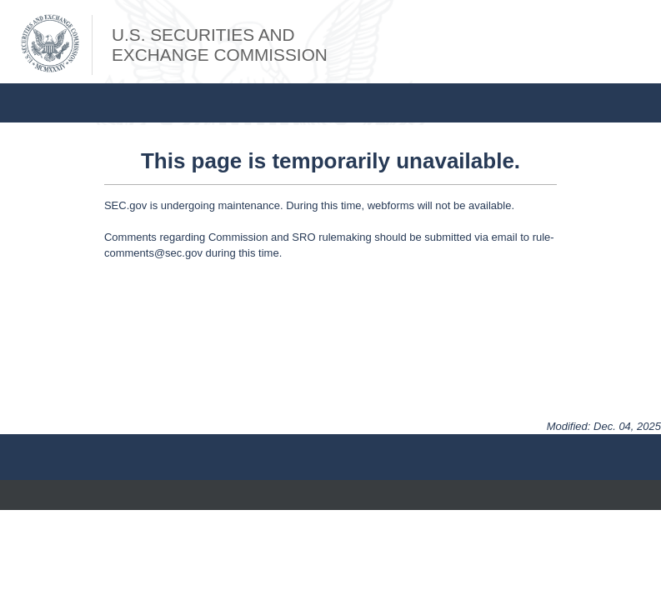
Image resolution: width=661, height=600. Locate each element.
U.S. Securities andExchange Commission (220, 44)
